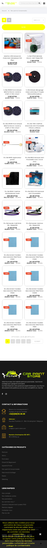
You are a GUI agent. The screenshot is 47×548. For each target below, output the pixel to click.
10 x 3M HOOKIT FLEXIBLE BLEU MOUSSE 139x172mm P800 (34, 325)
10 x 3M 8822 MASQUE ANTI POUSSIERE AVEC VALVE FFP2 (34, 160)
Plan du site (6, 513)
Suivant (37, 341)
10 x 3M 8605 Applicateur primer (12, 159)
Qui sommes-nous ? (8, 502)
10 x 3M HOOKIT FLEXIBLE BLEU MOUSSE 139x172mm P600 (12, 325)
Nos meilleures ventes (9, 496)
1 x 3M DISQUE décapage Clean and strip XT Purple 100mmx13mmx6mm (35, 92)
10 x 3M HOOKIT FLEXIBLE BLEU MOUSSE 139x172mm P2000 (34, 291)
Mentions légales (7, 507)
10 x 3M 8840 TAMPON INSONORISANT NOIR (12, 192)
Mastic (4, 476)
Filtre (24, 27)
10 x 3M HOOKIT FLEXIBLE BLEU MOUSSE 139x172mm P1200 (34, 257)
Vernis (4, 455)
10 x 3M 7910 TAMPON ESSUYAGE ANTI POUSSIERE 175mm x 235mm (34, 126)
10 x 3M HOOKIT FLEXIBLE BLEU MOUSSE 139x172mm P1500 (12, 291)
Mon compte (6, 493)
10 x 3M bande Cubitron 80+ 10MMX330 (34, 224)
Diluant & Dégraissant (9, 462)
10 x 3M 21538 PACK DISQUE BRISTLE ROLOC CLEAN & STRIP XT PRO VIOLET (12, 126)
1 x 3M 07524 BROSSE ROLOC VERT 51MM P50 (35, 57)
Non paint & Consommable (10, 469)
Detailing (5, 479)
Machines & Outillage (9, 472)
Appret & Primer (7, 466)
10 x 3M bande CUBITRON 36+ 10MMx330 (12, 224)
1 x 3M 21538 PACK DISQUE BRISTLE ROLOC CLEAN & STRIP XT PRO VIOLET (12, 92)
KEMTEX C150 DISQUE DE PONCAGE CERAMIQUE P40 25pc (12, 58)
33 (28, 341)
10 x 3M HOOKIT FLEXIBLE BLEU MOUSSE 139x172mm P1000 (12, 257)
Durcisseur (5, 459)
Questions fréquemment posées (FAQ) (14, 504)
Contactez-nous (7, 510)
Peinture (4, 452)
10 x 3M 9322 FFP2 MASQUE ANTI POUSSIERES (34, 192)
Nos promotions (7, 499)
